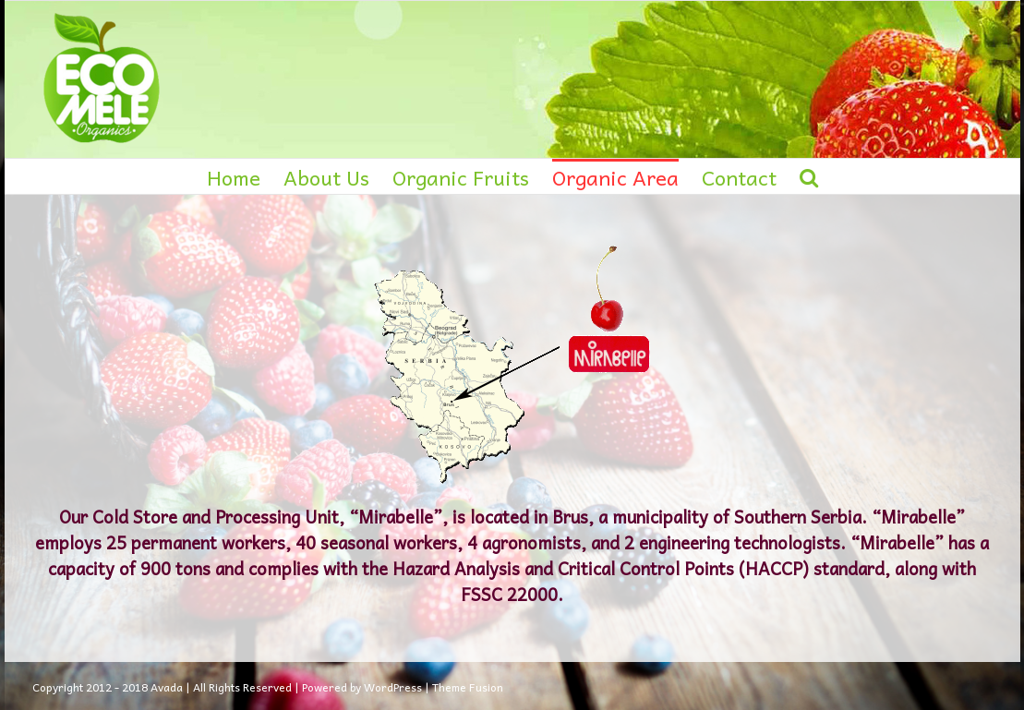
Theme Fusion (467, 687)
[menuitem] (245, 176)
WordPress (393, 687)
